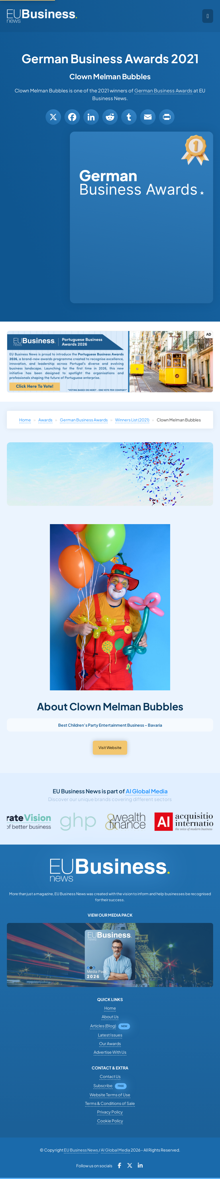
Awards (45, 419)
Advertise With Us (110, 1052)
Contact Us (110, 1076)
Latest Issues (110, 1034)
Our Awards (110, 1043)
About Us (110, 1016)
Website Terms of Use (110, 1094)
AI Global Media (147, 791)
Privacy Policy (110, 1111)
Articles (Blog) (103, 1025)
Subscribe (103, 1085)
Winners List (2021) (132, 419)
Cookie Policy (110, 1120)
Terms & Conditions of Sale (110, 1103)
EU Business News (81, 1149)
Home (25, 419)
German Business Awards (163, 91)
